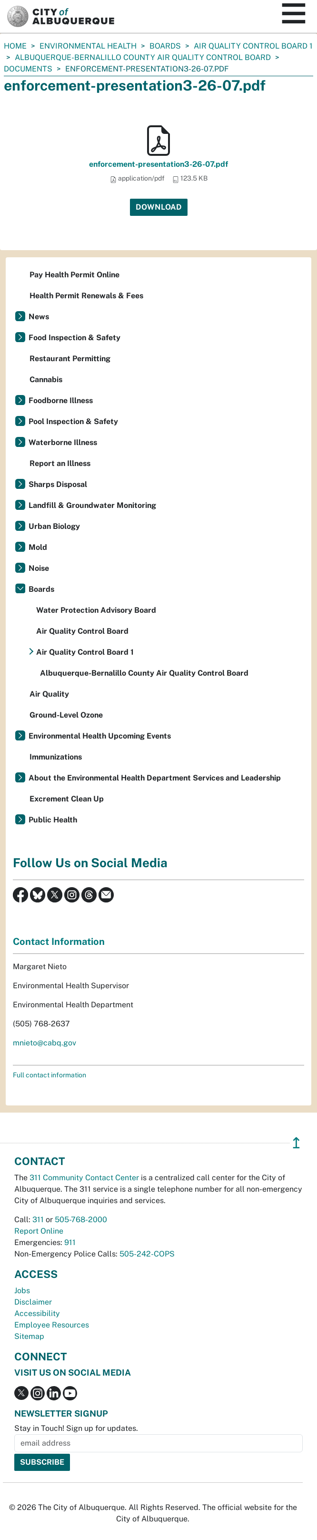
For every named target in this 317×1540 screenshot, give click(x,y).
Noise (39, 568)
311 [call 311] (38, 1219)
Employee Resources (51, 1324)
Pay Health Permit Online (74, 274)
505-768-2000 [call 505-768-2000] (81, 1219)
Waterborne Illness (63, 442)
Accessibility (37, 1313)
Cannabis (46, 379)
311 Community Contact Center (84, 1177)
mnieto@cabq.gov (44, 1042)
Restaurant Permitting (70, 358)
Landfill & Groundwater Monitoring (92, 505)
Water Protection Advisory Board (96, 610)
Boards (165, 46)
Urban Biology (54, 526)
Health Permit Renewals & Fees (86, 295)
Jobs (22, 1290)
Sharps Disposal (58, 484)
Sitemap (29, 1336)
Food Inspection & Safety (74, 337)
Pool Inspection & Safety (73, 421)
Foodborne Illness (61, 400)
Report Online (38, 1231)
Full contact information (49, 1075)
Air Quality (49, 694)
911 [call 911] (70, 1242)
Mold (38, 547)
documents (28, 68)
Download (159, 207)
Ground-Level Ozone (66, 714)
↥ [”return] (296, 1143)
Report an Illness (60, 463)
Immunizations (56, 756)
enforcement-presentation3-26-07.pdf (158, 164)
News (39, 316)
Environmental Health (88, 46)
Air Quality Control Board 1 (253, 46)
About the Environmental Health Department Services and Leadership (155, 777)
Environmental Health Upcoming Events (100, 735)
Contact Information (59, 941)
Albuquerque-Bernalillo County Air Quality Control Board (143, 57)
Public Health (53, 819)
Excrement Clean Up (67, 798)
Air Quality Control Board (82, 631)
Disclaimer (33, 1302)
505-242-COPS (147, 1253)
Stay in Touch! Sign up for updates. (76, 1428)
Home (15, 46)
